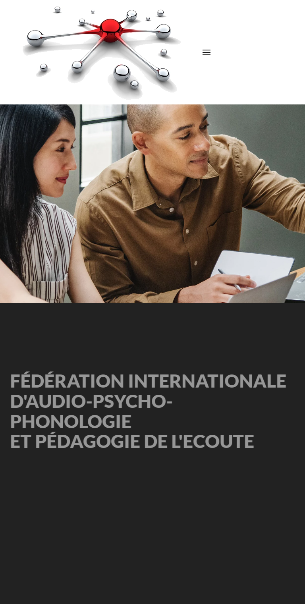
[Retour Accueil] (102, 52)
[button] (206, 52)
